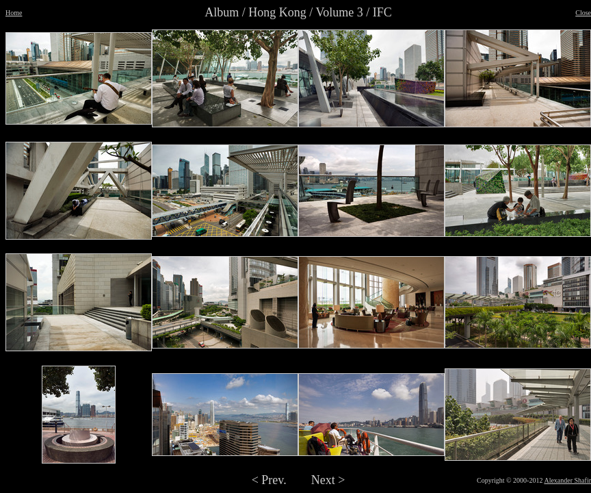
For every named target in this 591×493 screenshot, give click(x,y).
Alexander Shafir (567, 480)
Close (583, 12)
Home (13, 12)
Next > (328, 480)
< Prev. (269, 480)
